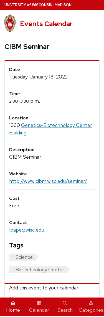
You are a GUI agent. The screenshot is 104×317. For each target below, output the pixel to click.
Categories (91, 307)
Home (13, 307)
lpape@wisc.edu (26, 230)
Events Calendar (46, 23)
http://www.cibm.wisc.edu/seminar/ (48, 181)
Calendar (39, 307)
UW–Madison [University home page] (38, 5)
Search (65, 307)
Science (24, 257)
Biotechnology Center (40, 269)
